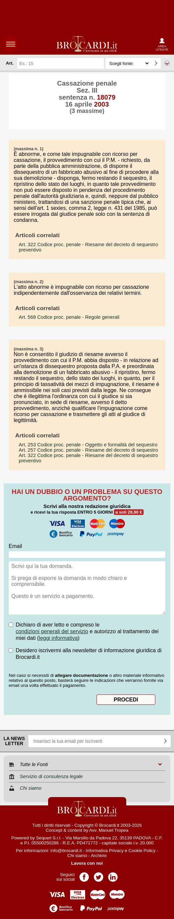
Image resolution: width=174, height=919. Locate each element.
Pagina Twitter (98, 874)
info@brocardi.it (66, 850)
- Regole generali (69, 317)
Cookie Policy (142, 850)
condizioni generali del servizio (52, 631)
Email (15, 546)
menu (10, 44)
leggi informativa (58, 638)
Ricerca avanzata (167, 63)
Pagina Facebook (84, 874)
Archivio (99, 855)
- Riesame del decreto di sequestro (88, 450)
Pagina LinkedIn (113, 874)
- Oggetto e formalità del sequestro (88, 444)
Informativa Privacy (105, 850)
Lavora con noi (87, 863)
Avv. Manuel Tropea (108, 830)
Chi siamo (77, 855)
